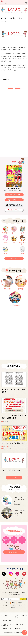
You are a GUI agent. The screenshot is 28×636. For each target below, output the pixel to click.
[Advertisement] (14, 109)
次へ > (18, 88)
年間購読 (6, 3)
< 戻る (10, 88)
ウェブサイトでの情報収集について (7, 624)
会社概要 (5, 615)
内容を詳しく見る (15, 194)
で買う (14, 210)
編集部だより (14, 607)
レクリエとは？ (2, 3)
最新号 (13, 602)
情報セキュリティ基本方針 (21, 616)
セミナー (5, 421)
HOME (7, 602)
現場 (4, 447)
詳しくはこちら (14, 551)
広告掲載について (21, 628)
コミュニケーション (8, 448)
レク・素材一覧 (14, 258)
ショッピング (19, 605)
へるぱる (10, 594)
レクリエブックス (9, 605)
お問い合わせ (19, 624)
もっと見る (14, 478)
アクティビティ (12, 447)
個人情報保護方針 (7, 620)
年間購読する (15, 200)
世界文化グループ (7, 628)
